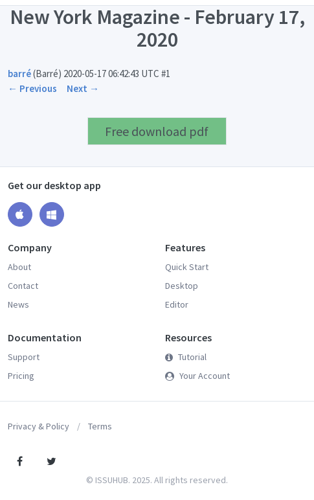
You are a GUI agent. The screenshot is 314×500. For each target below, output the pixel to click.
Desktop (181, 285)
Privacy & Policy (38, 426)
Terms (100, 426)
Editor (176, 304)
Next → (83, 88)
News (18, 304)
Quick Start (186, 267)
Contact (23, 285)
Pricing (21, 375)
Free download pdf (156, 131)
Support (23, 357)
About (19, 267)
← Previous (32, 88)
